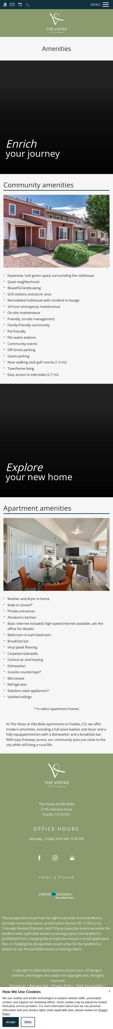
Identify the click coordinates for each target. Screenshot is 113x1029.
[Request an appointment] (20, 4)
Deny (27, 1022)
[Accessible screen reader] (4, 4)
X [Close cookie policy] (109, 991)
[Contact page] (12, 4)
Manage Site (39, 985)
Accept (10, 1022)
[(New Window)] (56, 812)
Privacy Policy (62, 985)
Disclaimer (17, 985)
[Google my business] (72, 858)
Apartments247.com (67, 970)
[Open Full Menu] (98, 4)
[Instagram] (55, 858)
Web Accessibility (89, 985)
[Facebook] (39, 858)
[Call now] (28, 4)
